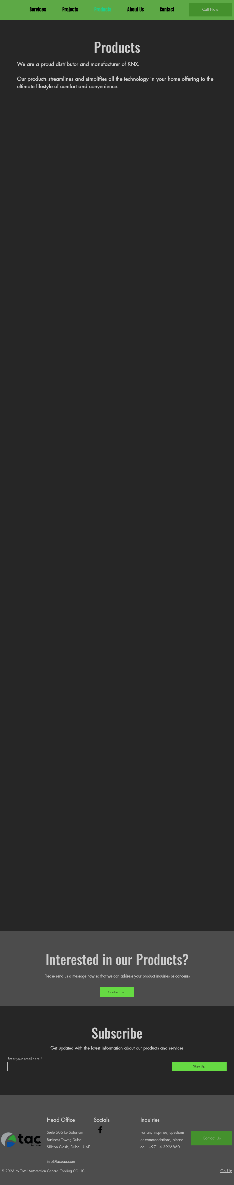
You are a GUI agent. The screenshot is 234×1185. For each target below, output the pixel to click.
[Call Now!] (210, 9)
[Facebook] (100, 1129)
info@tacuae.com (61, 1161)
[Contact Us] (211, 1138)
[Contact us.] (117, 992)
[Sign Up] (199, 1066)
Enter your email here (23, 1058)
